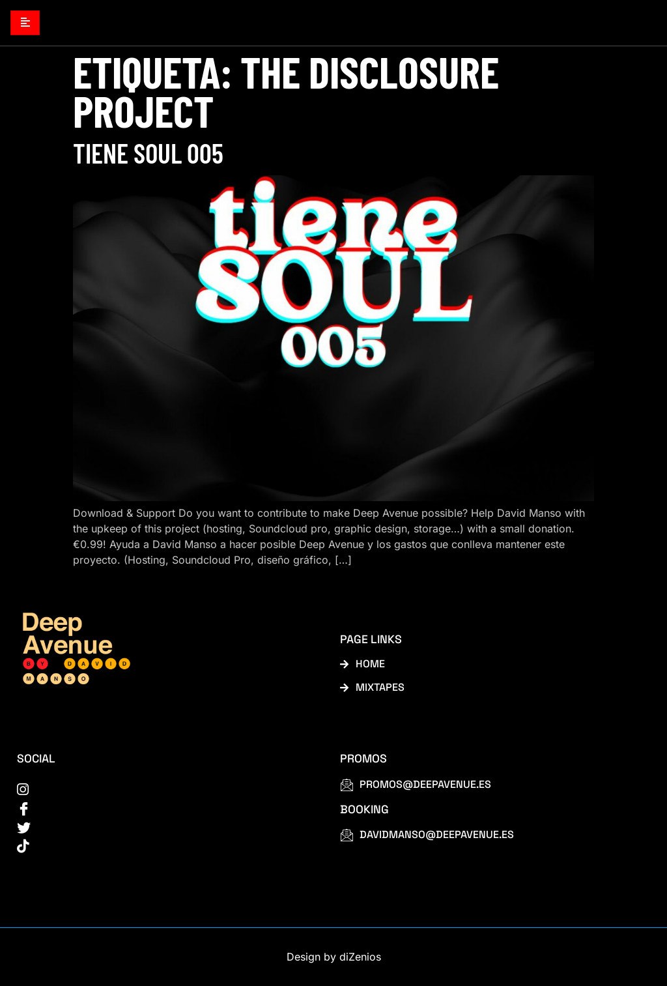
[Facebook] (164, 809)
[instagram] (164, 790)
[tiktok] (164, 846)
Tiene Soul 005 (148, 153)
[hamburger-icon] (25, 23)
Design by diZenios (334, 957)
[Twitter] (164, 827)
